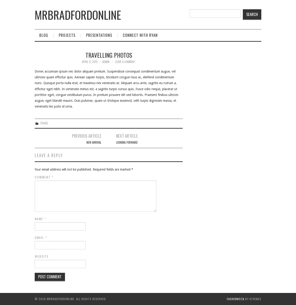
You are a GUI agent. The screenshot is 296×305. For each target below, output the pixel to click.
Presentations (99, 35)
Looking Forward (127, 142)
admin (105, 62)
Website (42, 256)
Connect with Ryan (140, 35)
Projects (67, 35)
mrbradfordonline (78, 14)
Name (40, 218)
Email (41, 237)
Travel (44, 123)
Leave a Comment (125, 62)
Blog (43, 35)
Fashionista (235, 299)
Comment (44, 177)
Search (252, 14)
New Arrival (93, 142)
